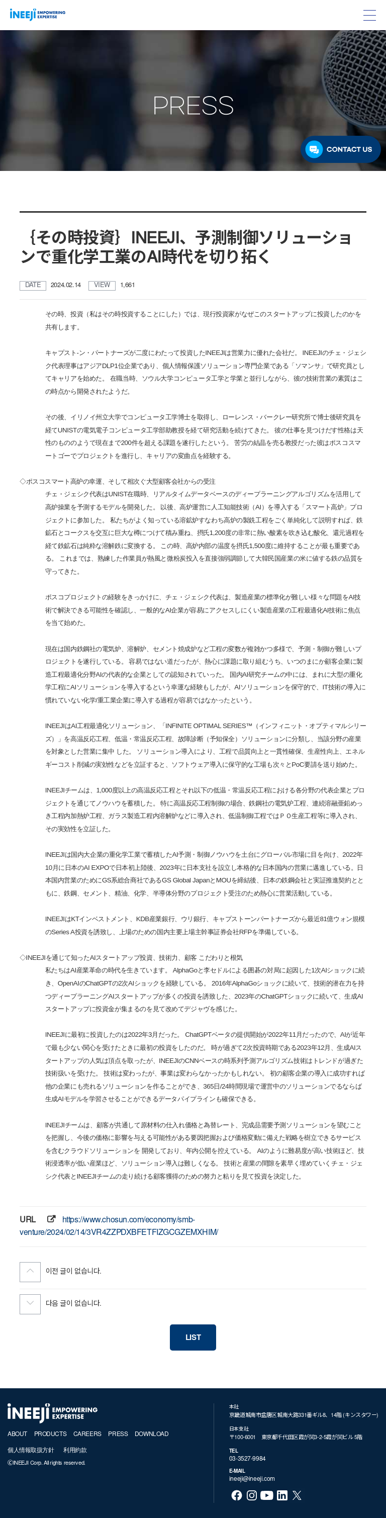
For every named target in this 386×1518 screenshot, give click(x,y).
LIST (193, 1338)
